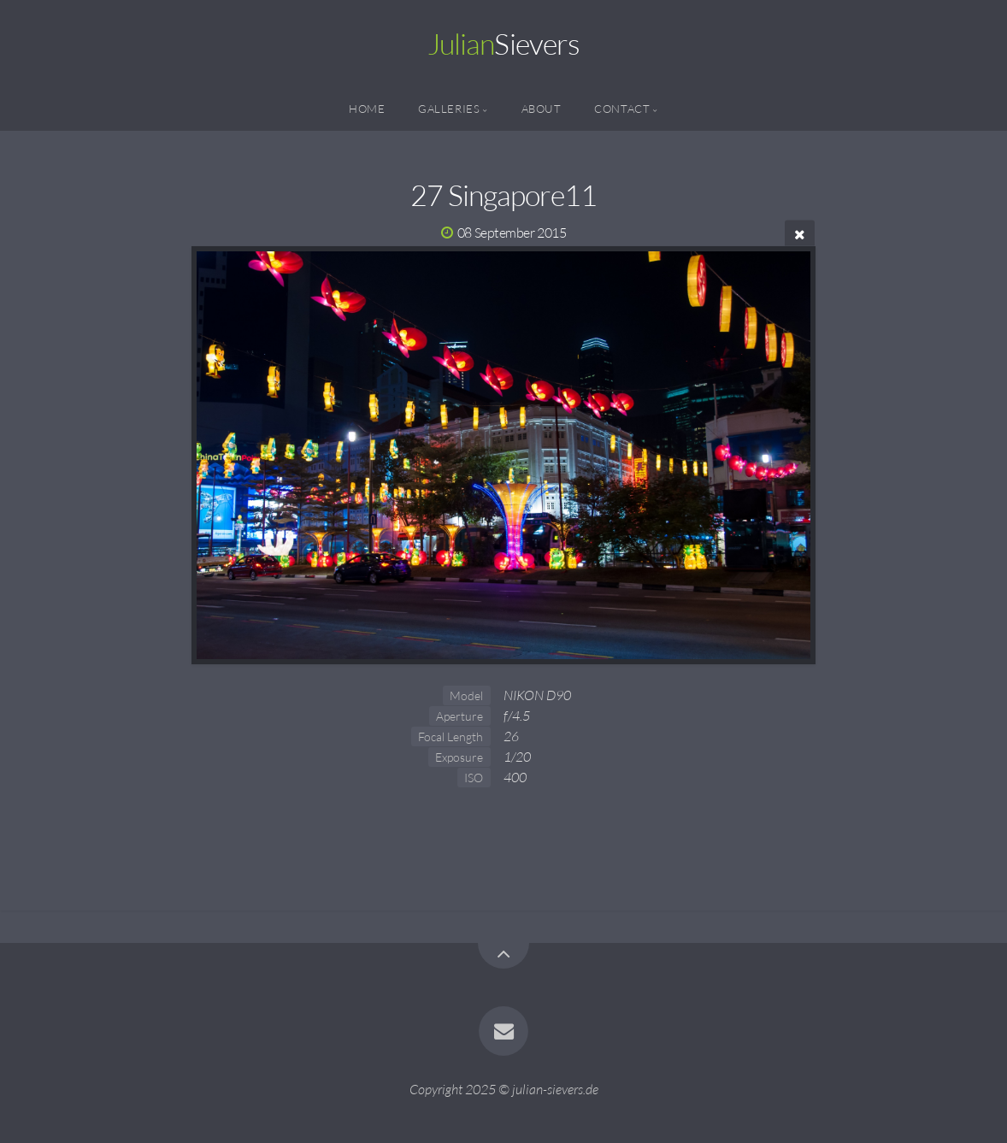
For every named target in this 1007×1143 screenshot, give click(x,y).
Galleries (449, 108)
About (541, 108)
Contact (622, 108)
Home (367, 108)
